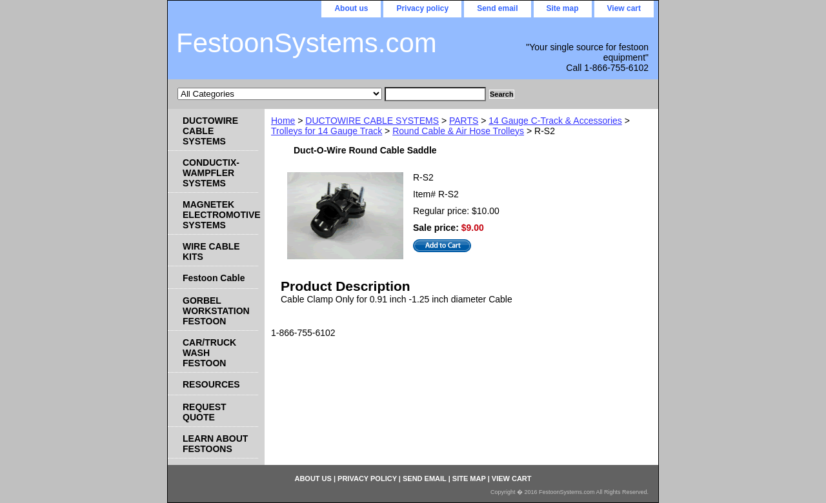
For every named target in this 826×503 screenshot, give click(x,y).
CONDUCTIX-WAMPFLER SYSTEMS (211, 172)
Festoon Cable (214, 278)
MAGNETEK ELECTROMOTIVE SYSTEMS (220, 214)
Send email (497, 8)
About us (351, 8)
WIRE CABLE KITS (211, 251)
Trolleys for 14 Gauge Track (326, 131)
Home (283, 120)
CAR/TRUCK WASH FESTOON (209, 352)
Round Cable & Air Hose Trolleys (458, 131)
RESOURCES (211, 384)
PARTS (463, 120)
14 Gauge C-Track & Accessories (555, 120)
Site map (563, 8)
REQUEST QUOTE (205, 412)
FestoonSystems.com (306, 43)
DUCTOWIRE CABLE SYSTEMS (372, 120)
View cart (624, 8)
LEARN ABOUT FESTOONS (215, 443)
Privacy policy (422, 8)
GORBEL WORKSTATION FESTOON (216, 310)
